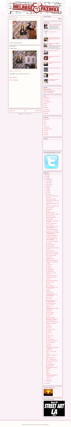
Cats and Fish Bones (50, 293)
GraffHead (46, 107)
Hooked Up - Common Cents (51, 223)
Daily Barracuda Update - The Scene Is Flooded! (51, 239)
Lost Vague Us (46, 99)
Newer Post (11, 110)
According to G (46, 97)
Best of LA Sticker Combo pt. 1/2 (52, 280)
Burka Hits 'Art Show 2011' (54, 50)
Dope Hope (48, 289)
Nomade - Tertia (49, 297)
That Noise (48, 283)
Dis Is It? (47, 334)
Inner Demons (48, 344)
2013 (46, 174)
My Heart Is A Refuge (50, 304)
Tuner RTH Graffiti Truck (50, 342)
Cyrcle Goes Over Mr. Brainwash (52, 253)
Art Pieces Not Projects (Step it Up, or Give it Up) (51, 376)
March (47, 194)
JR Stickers (48, 315)
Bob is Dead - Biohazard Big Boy (55, 24)
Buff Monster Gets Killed (50, 212)
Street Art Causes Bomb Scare (54, 67)
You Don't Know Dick (50, 282)
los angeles (16, 70)
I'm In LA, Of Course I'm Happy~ (52, 241)
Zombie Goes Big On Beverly (51, 275)
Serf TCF (47, 353)
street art (19, 70)
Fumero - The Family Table (51, 351)
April (47, 192)
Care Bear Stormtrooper (50, 244)
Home (25, 110)
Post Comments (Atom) (27, 113)
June (47, 189)
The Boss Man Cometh (50, 215)
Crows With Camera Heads (51, 277)
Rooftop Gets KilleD (49, 365)
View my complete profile (48, 92)
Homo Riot (46, 130)
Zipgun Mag (46, 113)
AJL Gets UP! (48, 197)
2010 (46, 383)
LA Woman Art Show (52, 31)
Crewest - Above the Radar (51, 255)
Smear (45, 125)
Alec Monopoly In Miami (50, 364)
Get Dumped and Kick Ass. (51, 303)
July (47, 187)
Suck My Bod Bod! (49, 219)
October (47, 182)
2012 (46, 176)
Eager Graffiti (48, 345)
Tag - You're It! (48, 327)
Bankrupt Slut (46, 119)
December (48, 179)
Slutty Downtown (49, 310)
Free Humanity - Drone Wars (51, 236)
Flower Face (48, 373)
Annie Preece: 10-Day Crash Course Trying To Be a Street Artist (54, 38)
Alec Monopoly (46, 126)
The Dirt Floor (46, 109)
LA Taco (45, 105)
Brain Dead (48, 337)
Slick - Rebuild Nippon (50, 339)
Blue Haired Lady (49, 209)
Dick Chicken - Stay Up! (50, 329)
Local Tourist (48, 377)
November (48, 181)
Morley (45, 123)
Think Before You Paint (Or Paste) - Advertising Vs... (52, 348)
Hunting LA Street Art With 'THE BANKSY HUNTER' (52, 227)
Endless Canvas (47, 111)
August (47, 186)
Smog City (46, 132)
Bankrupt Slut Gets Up (50, 357)
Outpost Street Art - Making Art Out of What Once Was (51, 320)
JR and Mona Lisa (49, 267)
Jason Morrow (38, 424)
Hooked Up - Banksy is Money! (51, 360)
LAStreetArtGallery (47, 101)
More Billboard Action (50, 269)
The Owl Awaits (49, 330)
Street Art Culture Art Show (51, 217)
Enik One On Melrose (50, 312)
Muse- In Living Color (50, 250)
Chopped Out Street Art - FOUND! (52, 214)
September (48, 184)
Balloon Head (48, 291)
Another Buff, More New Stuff (51, 340)
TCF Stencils (48, 266)
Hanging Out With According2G (52, 321)
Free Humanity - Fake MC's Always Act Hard (54, 80)
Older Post (37, 110)
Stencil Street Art (49, 350)
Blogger (47, 424)
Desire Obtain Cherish (48, 128)
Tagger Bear (48, 370)
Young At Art (48, 306)
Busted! (47, 371)
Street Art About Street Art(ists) (51, 235)
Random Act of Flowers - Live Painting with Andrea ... (51, 301)
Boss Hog (47, 210)
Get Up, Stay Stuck (49, 314)
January (47, 381)
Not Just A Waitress (49, 335)
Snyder (45, 121)
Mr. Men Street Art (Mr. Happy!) (51, 229)
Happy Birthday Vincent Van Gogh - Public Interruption (52, 233)
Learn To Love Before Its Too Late (52, 195)
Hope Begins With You (50, 258)
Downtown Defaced (49, 285)
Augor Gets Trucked (49, 207)
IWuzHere (45, 103)
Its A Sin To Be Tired (49, 225)
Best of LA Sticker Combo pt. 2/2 (52, 252)
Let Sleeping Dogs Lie (50, 271)
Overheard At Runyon (50, 246)
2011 (46, 178)
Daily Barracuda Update (50, 317)
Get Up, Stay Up (49, 257)
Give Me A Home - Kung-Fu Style (52, 231)
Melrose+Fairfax (48, 89)
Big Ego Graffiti (48, 326)
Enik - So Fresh (49, 298)
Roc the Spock (48, 242)
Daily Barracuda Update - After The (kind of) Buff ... (51, 288)
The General (48, 278)
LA (12, 70)
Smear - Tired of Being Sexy (51, 359)
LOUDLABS (46, 134)
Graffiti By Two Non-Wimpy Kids (52, 260)
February (48, 379)
